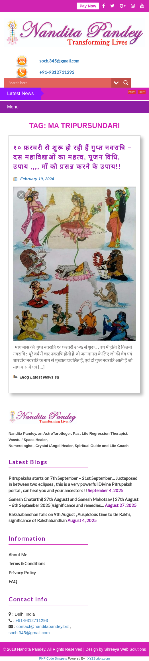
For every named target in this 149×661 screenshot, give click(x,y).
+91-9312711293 (56, 72)
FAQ (13, 581)
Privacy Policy (22, 572)
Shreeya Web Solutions (125, 649)
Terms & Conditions (27, 563)
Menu (13, 106)
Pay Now (87, 6)
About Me (18, 554)
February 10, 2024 (37, 179)
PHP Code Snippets (53, 658)
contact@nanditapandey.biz (43, 626)
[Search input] (59, 83)
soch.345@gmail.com (59, 60)
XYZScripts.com (98, 658)
